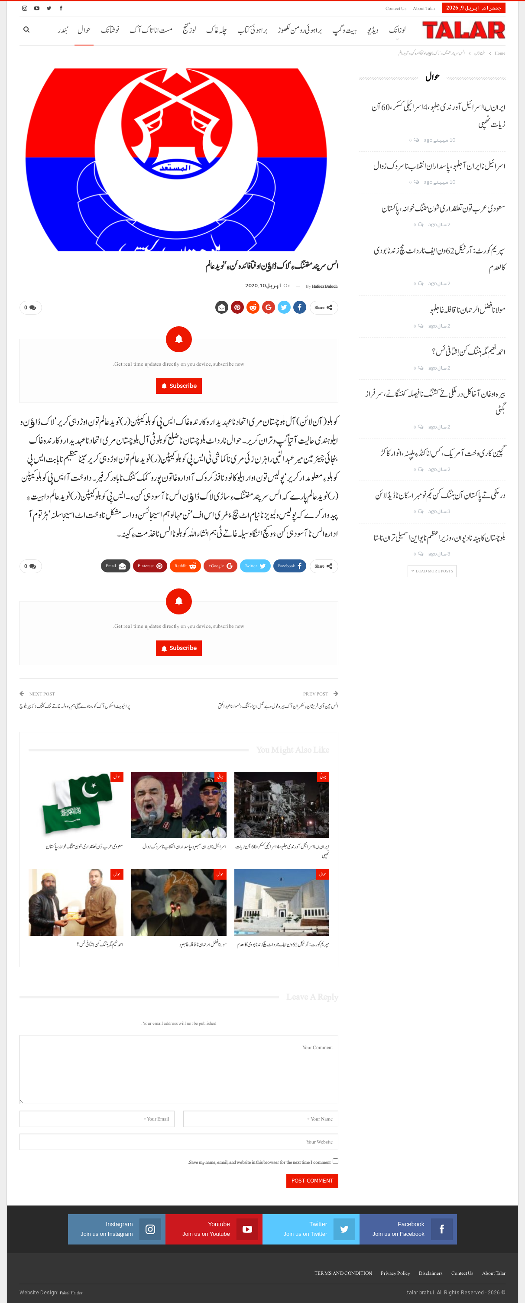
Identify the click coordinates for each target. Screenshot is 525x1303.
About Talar (424, 8)
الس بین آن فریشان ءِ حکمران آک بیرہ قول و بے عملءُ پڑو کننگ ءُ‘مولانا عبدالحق (278, 703)
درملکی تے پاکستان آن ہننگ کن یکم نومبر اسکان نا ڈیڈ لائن (440, 495)
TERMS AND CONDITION (343, 1269)
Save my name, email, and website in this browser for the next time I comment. (259, 1159)
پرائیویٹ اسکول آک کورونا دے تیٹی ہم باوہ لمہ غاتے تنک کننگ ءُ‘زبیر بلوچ (74, 703)
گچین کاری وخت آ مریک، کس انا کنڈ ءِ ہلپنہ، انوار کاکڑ (443, 453)
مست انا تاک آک (151, 30)
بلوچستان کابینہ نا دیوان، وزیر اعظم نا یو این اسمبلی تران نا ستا (440, 538)
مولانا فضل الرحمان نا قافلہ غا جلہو (468, 310)
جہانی (323, 773)
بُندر (62, 30)
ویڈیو (373, 30)
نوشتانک (110, 30)
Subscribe (183, 384)
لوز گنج (189, 30)
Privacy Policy (395, 1269)
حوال (84, 30)
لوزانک (397, 30)
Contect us (396, 8)
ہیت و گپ (344, 30)
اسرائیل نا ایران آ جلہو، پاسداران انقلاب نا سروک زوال (439, 166)
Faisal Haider (71, 1289)
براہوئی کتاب (252, 30)
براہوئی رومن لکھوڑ (300, 30)
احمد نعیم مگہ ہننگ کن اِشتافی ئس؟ (469, 352)
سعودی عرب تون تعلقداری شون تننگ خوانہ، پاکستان (444, 208)
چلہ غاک (216, 30)
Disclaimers (431, 1269)
